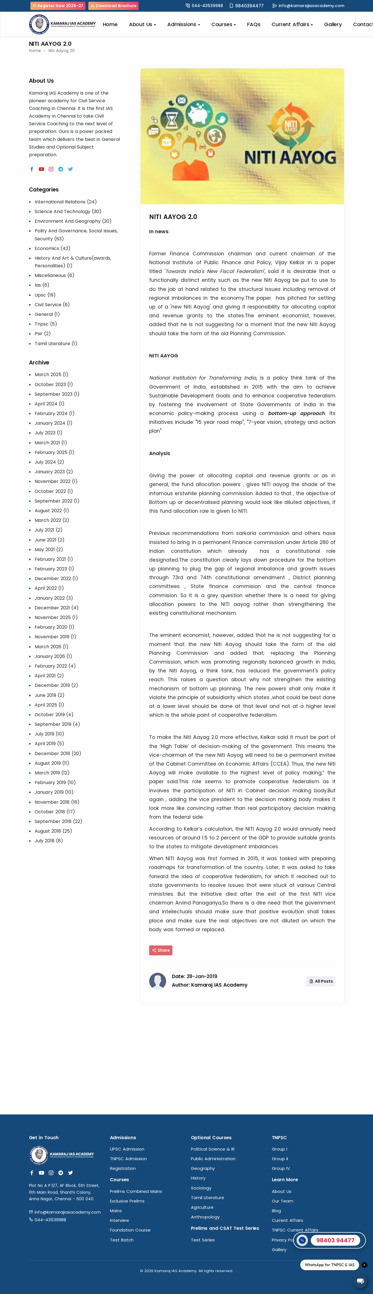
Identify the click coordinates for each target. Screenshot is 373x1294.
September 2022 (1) (57, 501)
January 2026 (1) (53, 656)
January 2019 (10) (54, 792)
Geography (203, 1168)
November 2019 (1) (55, 637)
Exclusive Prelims (127, 1201)
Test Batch (122, 1240)
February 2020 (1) (54, 627)
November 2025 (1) (56, 617)
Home (110, 24)
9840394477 (249, 6)
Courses (223, 24)
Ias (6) (42, 285)
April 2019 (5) (49, 743)
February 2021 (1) (54, 559)
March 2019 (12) (52, 773)
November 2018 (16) (57, 802)
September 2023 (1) (57, 394)
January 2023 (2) (54, 471)
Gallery (333, 24)
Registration (123, 1168)
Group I (279, 1149)
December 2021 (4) (57, 608)
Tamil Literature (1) (56, 343)
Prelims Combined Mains (136, 1191)
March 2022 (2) (52, 520)
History (198, 1178)
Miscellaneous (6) (54, 275)
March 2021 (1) (51, 442)
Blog (276, 1211)
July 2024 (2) (49, 462)
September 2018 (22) (58, 821)
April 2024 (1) (49, 404)
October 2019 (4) (54, 714)
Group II (280, 1159)
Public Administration (213, 1159)
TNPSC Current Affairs (295, 1230)
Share (161, 950)
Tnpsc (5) (46, 324)
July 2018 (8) (49, 840)
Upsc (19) (45, 295)
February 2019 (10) (55, 782)
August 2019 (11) (52, 763)
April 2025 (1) (49, 705)
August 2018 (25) (53, 831)
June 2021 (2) (49, 540)
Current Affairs (292, 24)
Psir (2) (43, 333)
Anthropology (205, 1217)
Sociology (201, 1188)
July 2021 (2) (48, 530)
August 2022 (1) (52, 510)
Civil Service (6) (52, 304)
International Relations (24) (66, 202)
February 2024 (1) (55, 413)
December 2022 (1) (56, 578)
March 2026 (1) (51, 646)
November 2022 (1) (56, 481)
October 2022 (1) (54, 491)
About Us (142, 24)
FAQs (253, 24)
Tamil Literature (207, 1198)
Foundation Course (130, 1230)
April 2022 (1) (49, 588)
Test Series (203, 1240)
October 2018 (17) (55, 812)
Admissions (183, 24)
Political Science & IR (213, 1149)
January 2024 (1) (53, 423)
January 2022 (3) (54, 598)
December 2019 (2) (56, 685)
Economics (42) (52, 248)
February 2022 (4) (55, 666)
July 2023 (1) (48, 433)
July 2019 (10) (49, 734)
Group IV (281, 1168)
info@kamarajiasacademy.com (311, 6)
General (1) (47, 314)
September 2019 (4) (57, 724)
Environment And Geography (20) (73, 221)
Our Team (282, 1201)
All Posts (321, 981)
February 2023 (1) (54, 569)
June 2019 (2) (49, 695)
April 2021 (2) (49, 675)
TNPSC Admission (128, 1159)
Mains (116, 1211)
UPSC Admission (127, 1149)
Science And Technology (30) (68, 211)
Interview (119, 1220)
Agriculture (202, 1207)
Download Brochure (113, 6)
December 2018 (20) (58, 753)
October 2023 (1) (54, 384)
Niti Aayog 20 (62, 50)
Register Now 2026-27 (58, 6)
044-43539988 (207, 6)
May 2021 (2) (49, 549)
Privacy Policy (286, 1240)
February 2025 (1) (54, 452)
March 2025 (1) (51, 374)
